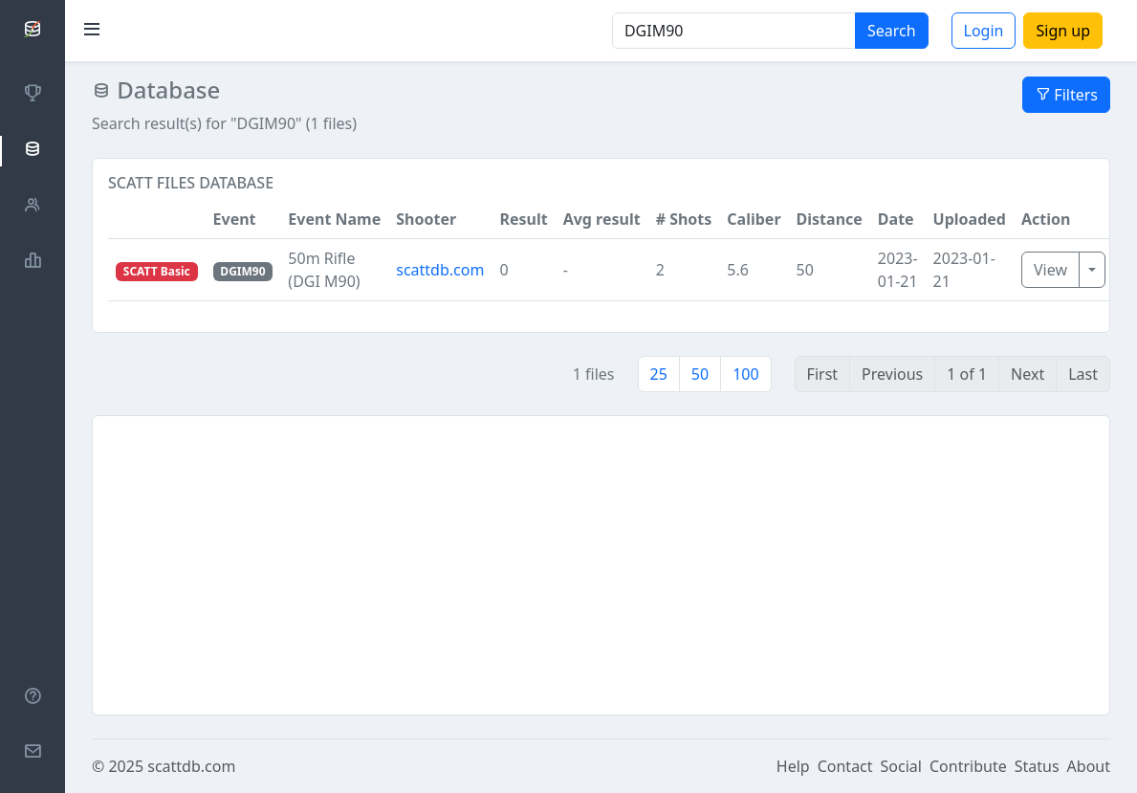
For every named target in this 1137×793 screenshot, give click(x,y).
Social (901, 766)
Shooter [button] (426, 219)
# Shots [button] (684, 219)
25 (658, 374)
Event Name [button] (334, 219)
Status (1037, 766)
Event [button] (234, 219)
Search (891, 30)
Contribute (968, 766)
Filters (1066, 94)
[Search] (734, 30)
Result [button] (523, 219)
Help (793, 766)
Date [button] (896, 219)
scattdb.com (440, 269)
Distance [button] (830, 219)
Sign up (1063, 30)
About (1088, 766)
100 (745, 374)
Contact (845, 766)
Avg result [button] (602, 219)
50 (700, 374)
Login (984, 30)
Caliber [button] (753, 219)
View (1050, 269)
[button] (157, 219)
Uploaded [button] (969, 219)
